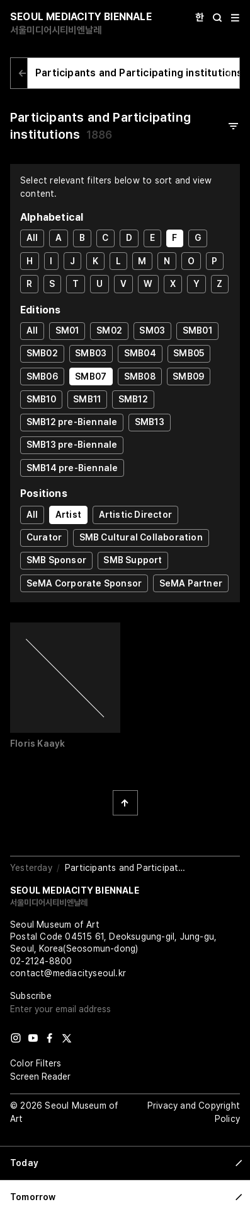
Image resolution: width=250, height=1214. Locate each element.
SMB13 (149, 422)
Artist (68, 515)
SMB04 (140, 353)
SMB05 (188, 353)
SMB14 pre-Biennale (72, 468)
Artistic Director (135, 515)
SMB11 (87, 399)
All (32, 238)
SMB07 (90, 376)
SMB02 (42, 353)
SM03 (152, 330)
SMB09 (188, 376)
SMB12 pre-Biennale (72, 422)
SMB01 (197, 330)
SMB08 (140, 376)
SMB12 (133, 399)
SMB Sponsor (56, 560)
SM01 (67, 330)
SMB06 (42, 376)
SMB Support (132, 560)
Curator (44, 537)
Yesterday (31, 868)
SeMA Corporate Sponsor (84, 583)
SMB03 (90, 353)
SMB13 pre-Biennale (72, 445)
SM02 (109, 330)
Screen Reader (40, 1076)
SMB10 (41, 399)
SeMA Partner (190, 583)
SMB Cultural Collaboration (141, 537)
